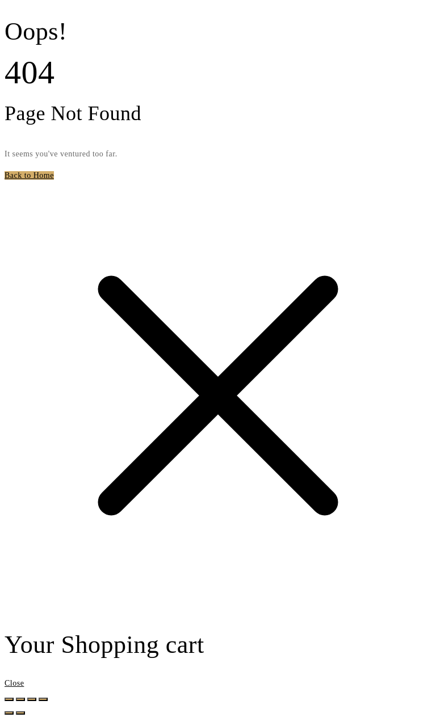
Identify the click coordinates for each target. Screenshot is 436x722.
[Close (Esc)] (43, 699)
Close (14, 683)
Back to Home (29, 175)
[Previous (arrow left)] (9, 713)
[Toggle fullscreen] (20, 699)
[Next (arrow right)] (20, 713)
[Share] (31, 699)
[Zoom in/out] (9, 699)
